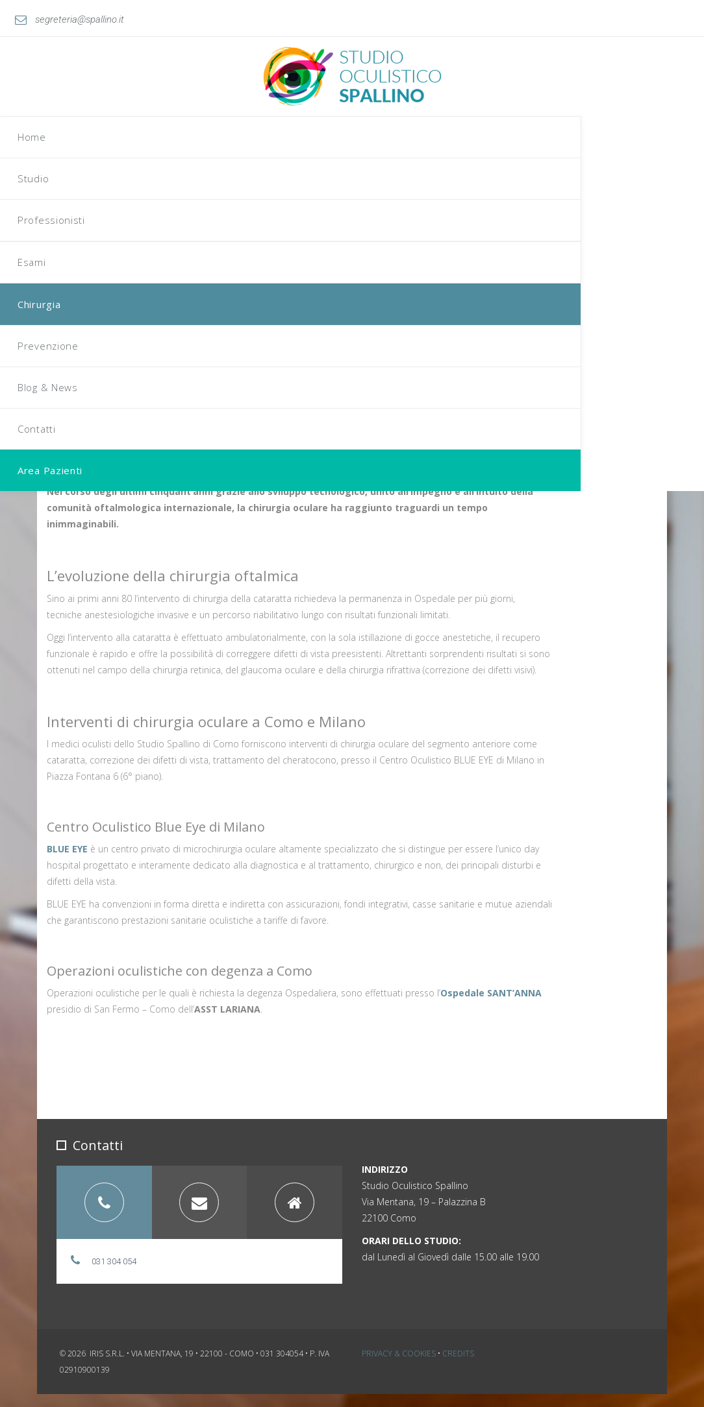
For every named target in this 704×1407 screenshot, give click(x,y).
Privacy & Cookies (399, 1366)
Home (323, 95)
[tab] (104, 1215)
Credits (458, 1366)
